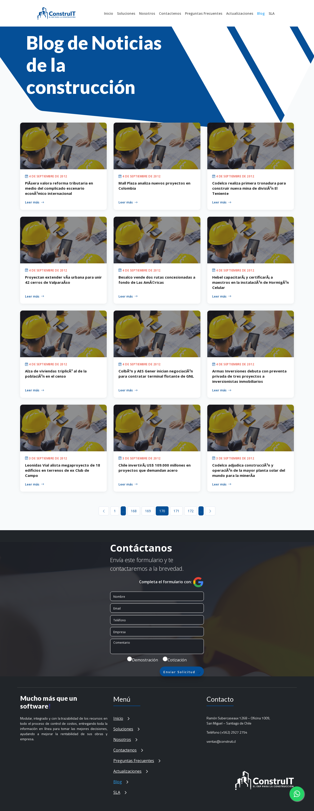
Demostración (145, 660)
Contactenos (170, 13)
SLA (272, 13)
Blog (261, 13)
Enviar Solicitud (181, 671)
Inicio (108, 13)
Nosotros (147, 13)
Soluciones (126, 13)
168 (134, 511)
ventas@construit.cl (221, 741)
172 (191, 511)
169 (148, 511)
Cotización (177, 660)
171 (176, 511)
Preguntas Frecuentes (203, 13)
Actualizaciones (239, 13)
